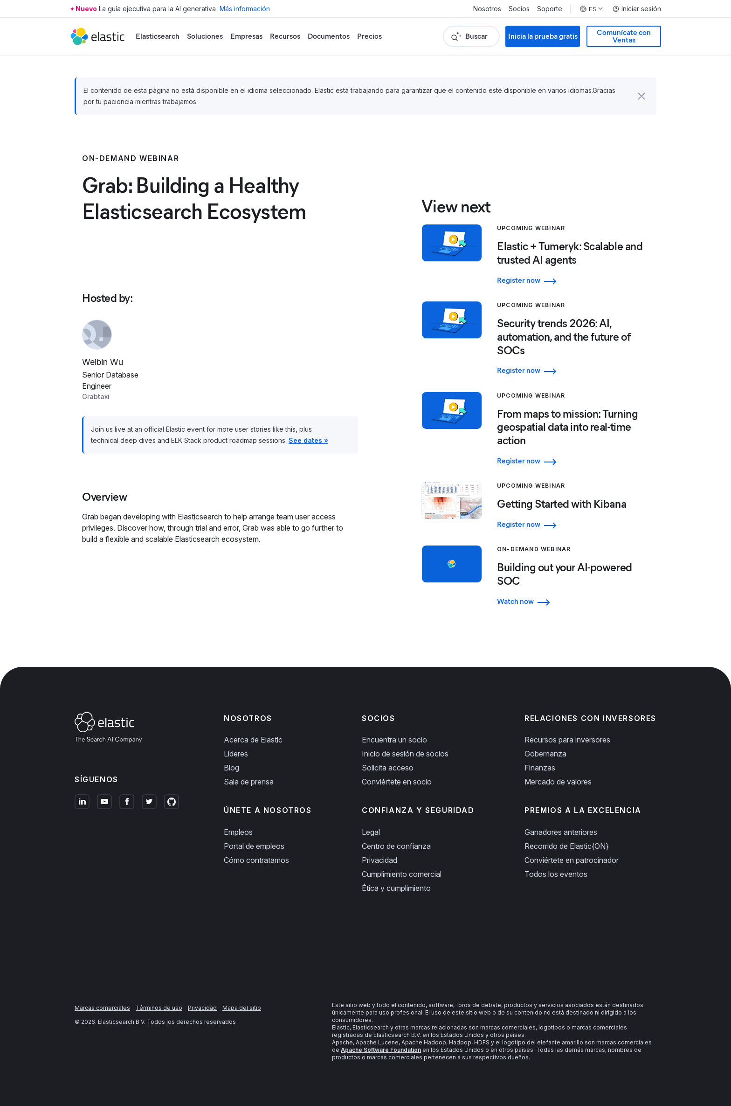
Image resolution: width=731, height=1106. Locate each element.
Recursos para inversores (567, 739)
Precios (369, 36)
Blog (231, 767)
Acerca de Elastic (253, 739)
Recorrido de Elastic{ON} (566, 846)
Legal (371, 832)
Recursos (285, 36)
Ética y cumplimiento (396, 888)
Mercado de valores (558, 781)
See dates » (308, 440)
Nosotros (487, 9)
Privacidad (379, 860)
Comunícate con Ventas (624, 36)
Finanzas (539, 767)
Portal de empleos (254, 846)
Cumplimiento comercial (401, 874)
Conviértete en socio (397, 781)
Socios (519, 9)
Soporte (549, 9)
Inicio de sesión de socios (405, 753)
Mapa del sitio (241, 1007)
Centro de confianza (396, 846)
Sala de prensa (249, 781)
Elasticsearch (157, 36)
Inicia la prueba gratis (543, 36)
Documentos (329, 36)
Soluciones (205, 36)
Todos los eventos (555, 874)
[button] (641, 96)
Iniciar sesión (636, 9)
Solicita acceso (388, 767)
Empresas (246, 36)
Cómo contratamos (256, 860)
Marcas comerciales (102, 1007)
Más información (245, 9)
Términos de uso (159, 1007)
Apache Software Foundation (381, 1049)
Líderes (236, 753)
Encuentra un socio (394, 739)
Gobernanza (545, 753)
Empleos (238, 832)
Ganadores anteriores (560, 832)
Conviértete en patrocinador (571, 860)
